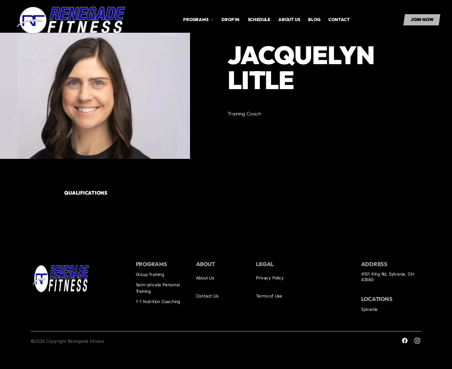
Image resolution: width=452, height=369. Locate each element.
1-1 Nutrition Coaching (158, 301)
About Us (205, 277)
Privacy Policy (270, 277)
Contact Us (207, 295)
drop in (230, 19)
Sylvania (369, 309)
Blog (314, 19)
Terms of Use (269, 295)
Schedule (259, 19)
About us (289, 19)
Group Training (150, 274)
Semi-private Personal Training (158, 288)
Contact (339, 19)
